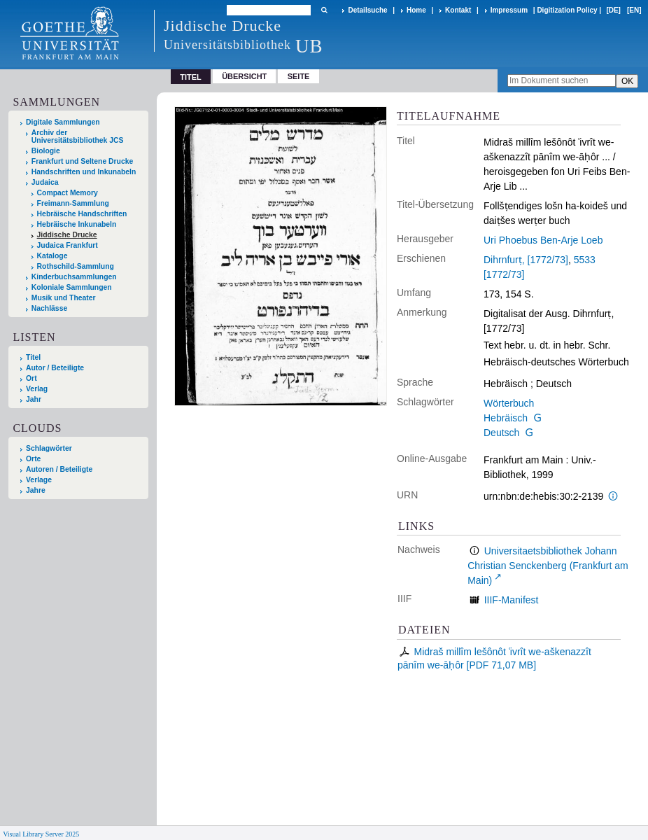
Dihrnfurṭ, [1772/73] (526, 259)
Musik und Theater (63, 298)
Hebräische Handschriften (82, 214)
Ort (31, 378)
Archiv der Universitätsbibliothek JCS (77, 136)
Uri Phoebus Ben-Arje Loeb (543, 240)
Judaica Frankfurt (67, 245)
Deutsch (501, 432)
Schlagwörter (49, 448)
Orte (33, 459)
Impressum (509, 10)
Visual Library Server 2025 (41, 834)
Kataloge (52, 256)
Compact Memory (67, 193)
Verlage (39, 480)
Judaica (45, 182)
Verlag (37, 389)
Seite (299, 76)
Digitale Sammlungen (63, 122)
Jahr (33, 399)
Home (416, 10)
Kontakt (458, 10)
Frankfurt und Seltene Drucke (82, 161)
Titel (33, 357)
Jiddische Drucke (67, 235)
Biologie (45, 151)
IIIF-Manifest (511, 600)
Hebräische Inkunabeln (77, 224)
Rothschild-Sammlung (75, 266)
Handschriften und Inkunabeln (83, 172)
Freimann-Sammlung (73, 203)
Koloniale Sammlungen (71, 287)
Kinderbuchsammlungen (74, 277)
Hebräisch (506, 418)
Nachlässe (49, 308)
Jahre (35, 490)
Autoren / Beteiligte (59, 469)
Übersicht (244, 76)
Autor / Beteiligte (55, 368)
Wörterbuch (509, 403)
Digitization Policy (567, 10)
